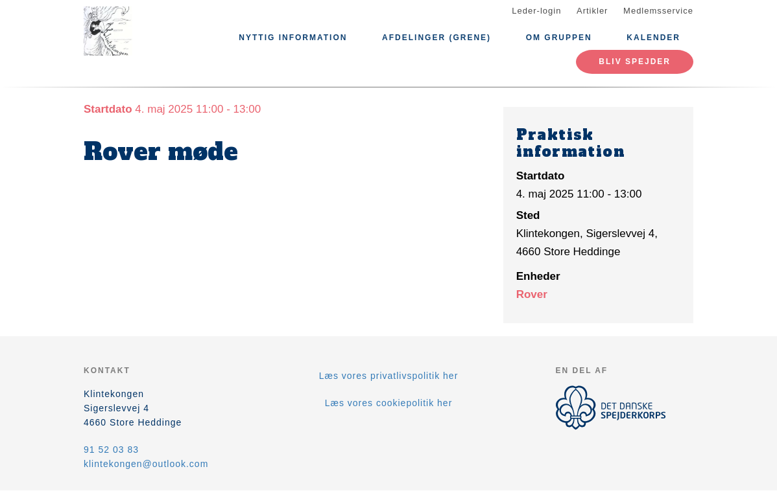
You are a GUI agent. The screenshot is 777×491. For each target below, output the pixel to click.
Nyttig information (293, 37)
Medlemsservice (658, 11)
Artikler (592, 11)
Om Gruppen (559, 37)
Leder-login (536, 11)
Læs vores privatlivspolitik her (389, 376)
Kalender (653, 37)
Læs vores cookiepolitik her (389, 403)
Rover (531, 294)
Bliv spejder (635, 61)
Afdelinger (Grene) (436, 37)
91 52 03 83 (111, 449)
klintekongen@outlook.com (146, 464)
